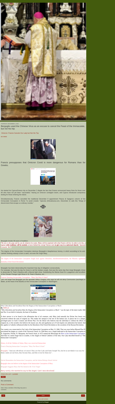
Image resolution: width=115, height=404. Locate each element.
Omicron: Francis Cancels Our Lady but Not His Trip (20, 133)
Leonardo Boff (6, 247)
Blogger (46, 402)
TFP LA (6, 308)
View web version (43, 399)
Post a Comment (7, 384)
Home (43, 395)
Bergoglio (4, 351)
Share (3, 377)
